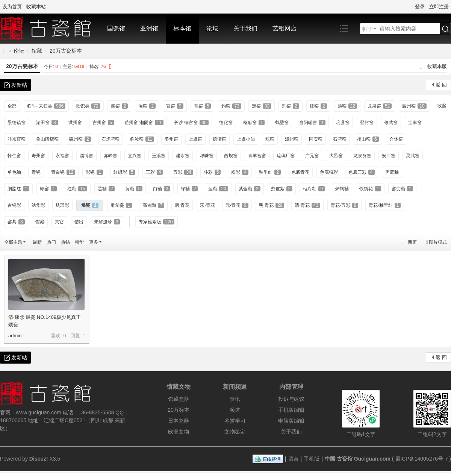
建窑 (318, 106)
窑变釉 (402, 188)
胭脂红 (18, 188)
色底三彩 (361, 172)
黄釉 (133, 188)
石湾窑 (340, 139)
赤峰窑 (110, 155)
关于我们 (245, 28)
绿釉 (189, 188)
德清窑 (219, 139)
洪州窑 (75, 122)
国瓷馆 (116, 28)
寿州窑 (38, 155)
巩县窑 (343, 122)
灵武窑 (412, 155)
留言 (293, 459)
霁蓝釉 (392, 172)
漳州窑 (291, 139)
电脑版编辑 (291, 421)
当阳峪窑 (312, 122)
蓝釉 (218, 188)
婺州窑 (171, 139)
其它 (59, 221)
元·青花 (237, 205)
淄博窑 (86, 155)
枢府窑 (254, 122)
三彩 (154, 172)
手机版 (311, 459)
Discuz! (38, 459)
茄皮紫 (282, 188)
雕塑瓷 (121, 205)
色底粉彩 (329, 172)
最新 (37, 242)
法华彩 (38, 205)
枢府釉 (314, 188)
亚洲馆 (149, 28)
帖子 (367, 29)
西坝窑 (231, 155)
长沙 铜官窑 (191, 122)
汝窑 (147, 106)
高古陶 (153, 205)
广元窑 (312, 155)
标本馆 (182, 28)
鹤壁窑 (282, 122)
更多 (93, 242)
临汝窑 (142, 139)
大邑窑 (336, 155)
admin (14, 335)
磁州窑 (80, 139)
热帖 (65, 242)
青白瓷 (63, 172)
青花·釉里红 (385, 205)
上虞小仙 (246, 139)
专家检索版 (156, 221)
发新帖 (19, 85)
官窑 (174, 106)
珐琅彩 (62, 205)
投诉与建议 (291, 399)
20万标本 (178, 410)
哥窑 (202, 106)
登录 (420, 6)
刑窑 (290, 106)
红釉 (77, 188)
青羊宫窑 (257, 155)
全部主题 (13, 242)
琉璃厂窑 (286, 155)
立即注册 (439, 6)
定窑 (261, 106)
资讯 (235, 399)
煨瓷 (89, 205)
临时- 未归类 (46, 106)
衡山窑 (368, 139)
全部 (12, 106)
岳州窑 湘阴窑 (143, 122)
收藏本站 (36, 6)
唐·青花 (182, 205)
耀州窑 (414, 106)
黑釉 (106, 188)
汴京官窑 (17, 139)
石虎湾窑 (110, 139)
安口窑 (388, 155)
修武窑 (391, 122)
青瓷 (36, 172)
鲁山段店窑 (47, 139)
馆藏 (37, 51)
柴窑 (119, 106)
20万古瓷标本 (66, 51)
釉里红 (270, 172)
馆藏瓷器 (178, 399)
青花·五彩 (344, 205)
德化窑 (226, 122)
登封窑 (367, 122)
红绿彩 (124, 172)
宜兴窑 (134, 155)
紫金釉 (249, 188)
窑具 (16, 221)
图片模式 (438, 242)
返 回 (441, 85)
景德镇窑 (17, 122)
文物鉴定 (234, 432)
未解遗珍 (107, 221)
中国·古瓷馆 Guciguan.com (357, 459)
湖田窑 (47, 122)
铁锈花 (370, 188)
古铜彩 (14, 205)
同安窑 (315, 139)
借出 (78, 221)
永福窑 (62, 155)
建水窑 (182, 155)
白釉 (161, 188)
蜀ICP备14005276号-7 (421, 459)
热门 (51, 242)
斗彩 (212, 172)
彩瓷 (94, 172)
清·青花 (307, 205)
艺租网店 (284, 28)
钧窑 (231, 106)
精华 (79, 242)
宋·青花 (207, 205)
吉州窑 (103, 122)
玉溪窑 (158, 155)
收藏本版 (437, 66)
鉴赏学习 (234, 421)
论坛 (212, 28)
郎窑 (48, 188)
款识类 (88, 106)
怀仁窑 (14, 155)
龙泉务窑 (362, 155)
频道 (235, 410)
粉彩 (239, 172)
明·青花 (272, 205)
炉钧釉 (342, 188)
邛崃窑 (206, 155)
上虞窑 (195, 139)
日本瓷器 (178, 421)
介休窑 (396, 139)
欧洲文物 (178, 432)
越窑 (347, 106)
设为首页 (12, 6)
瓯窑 (269, 139)
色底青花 (300, 172)
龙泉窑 (380, 106)
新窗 (412, 242)
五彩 (183, 172)
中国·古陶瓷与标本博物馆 (3, 50)
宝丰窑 (415, 122)
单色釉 (14, 172)
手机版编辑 (291, 410)
